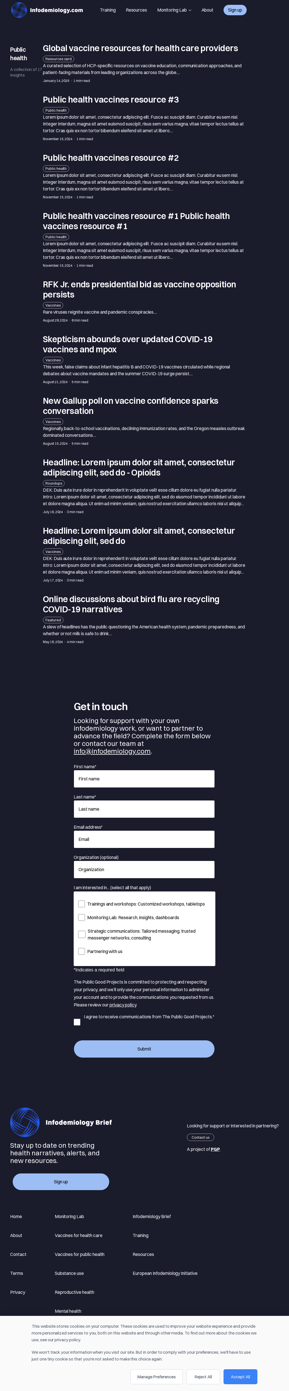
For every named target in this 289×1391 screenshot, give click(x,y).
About (208, 10)
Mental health (68, 1311)
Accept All (240, 1376)
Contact (18, 1254)
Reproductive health (74, 1292)
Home (16, 1216)
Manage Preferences (156, 1376)
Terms (16, 1273)
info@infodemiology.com (112, 751)
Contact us (200, 1137)
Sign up (235, 10)
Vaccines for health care (78, 1235)
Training (108, 10)
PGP (215, 1149)
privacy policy (123, 1005)
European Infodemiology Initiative (165, 1273)
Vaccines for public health (80, 1254)
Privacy (17, 1292)
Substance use (69, 1273)
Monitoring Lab (174, 10)
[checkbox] (144, 927)
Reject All (203, 1376)
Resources (136, 10)
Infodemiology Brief (151, 1216)
